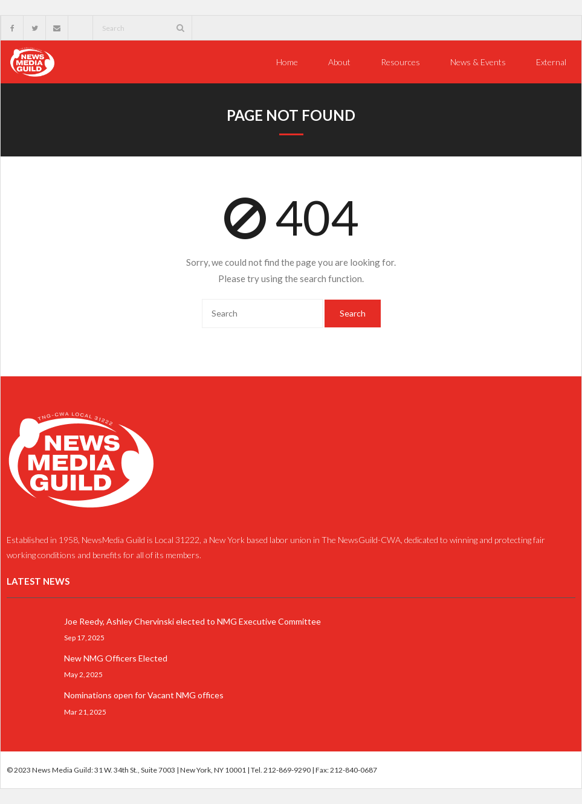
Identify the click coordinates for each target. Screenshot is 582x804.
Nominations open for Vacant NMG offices (144, 695)
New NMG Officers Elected (115, 658)
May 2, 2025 (83, 674)
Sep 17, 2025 (84, 637)
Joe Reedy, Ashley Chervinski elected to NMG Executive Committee (192, 621)
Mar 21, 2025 (85, 711)
